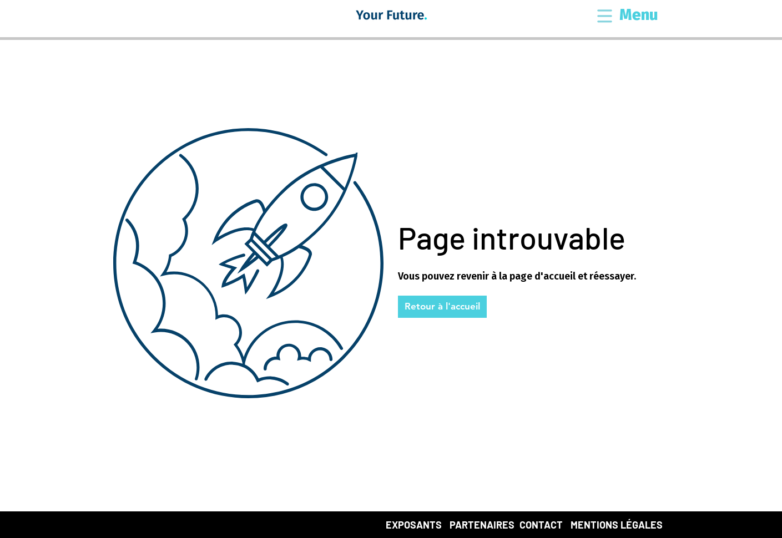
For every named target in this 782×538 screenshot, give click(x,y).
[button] (604, 17)
